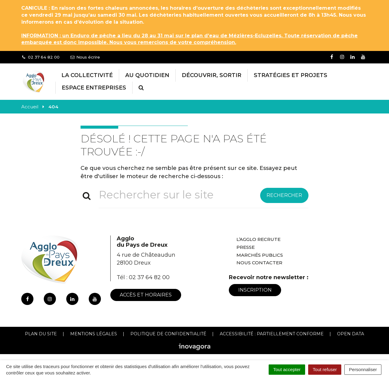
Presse (245, 247)
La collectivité (87, 75)
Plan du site (41, 334)
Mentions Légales (93, 334)
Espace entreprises (94, 87)
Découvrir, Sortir (211, 75)
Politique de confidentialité (168, 334)
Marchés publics (259, 255)
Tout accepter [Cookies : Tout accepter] (287, 369)
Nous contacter (259, 263)
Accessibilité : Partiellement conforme (272, 334)
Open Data (350, 334)
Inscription (255, 290)
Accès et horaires (146, 295)
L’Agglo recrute (258, 239)
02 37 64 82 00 (149, 277)
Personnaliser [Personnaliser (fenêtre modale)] (363, 369)
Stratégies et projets (290, 75)
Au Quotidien (147, 75)
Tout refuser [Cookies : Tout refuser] (325, 369)
